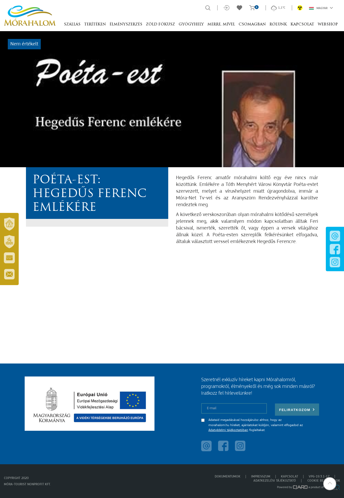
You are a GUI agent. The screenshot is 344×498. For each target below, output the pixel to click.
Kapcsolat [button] (302, 24)
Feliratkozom (297, 409)
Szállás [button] (72, 24)
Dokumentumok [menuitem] (227, 476)
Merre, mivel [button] (221, 24)
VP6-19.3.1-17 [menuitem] (319, 476)
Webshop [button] (328, 24)
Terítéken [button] (95, 24)
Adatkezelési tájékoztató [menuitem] (274, 480)
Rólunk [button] (278, 24)
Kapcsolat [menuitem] (289, 476)
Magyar (321, 7)
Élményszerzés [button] (126, 24)
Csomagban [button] (252, 24)
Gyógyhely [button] (191, 24)
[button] (329, 483)
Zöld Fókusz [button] (160, 24)
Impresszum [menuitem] (260, 476)
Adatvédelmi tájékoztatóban (228, 430)
